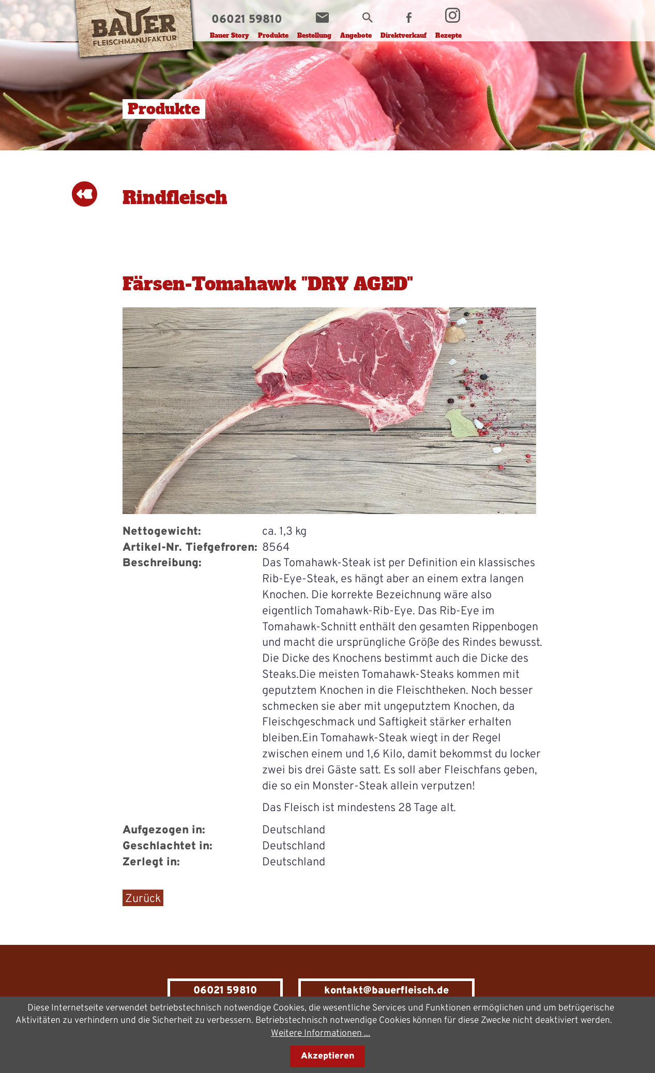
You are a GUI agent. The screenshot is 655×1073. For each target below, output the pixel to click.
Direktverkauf (403, 36)
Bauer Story (229, 36)
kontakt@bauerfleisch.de (386, 991)
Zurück (143, 899)
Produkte (273, 36)
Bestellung (314, 36)
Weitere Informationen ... (320, 1033)
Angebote (356, 36)
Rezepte (448, 36)
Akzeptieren (328, 1056)
